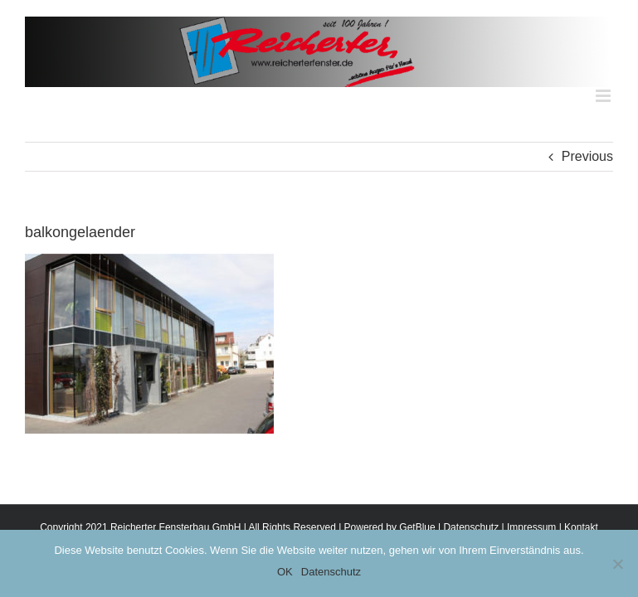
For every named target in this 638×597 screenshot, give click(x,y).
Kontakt (581, 527)
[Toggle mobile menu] (604, 95)
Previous (587, 156)
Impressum (531, 527)
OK (285, 571)
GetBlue (417, 527)
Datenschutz (471, 527)
